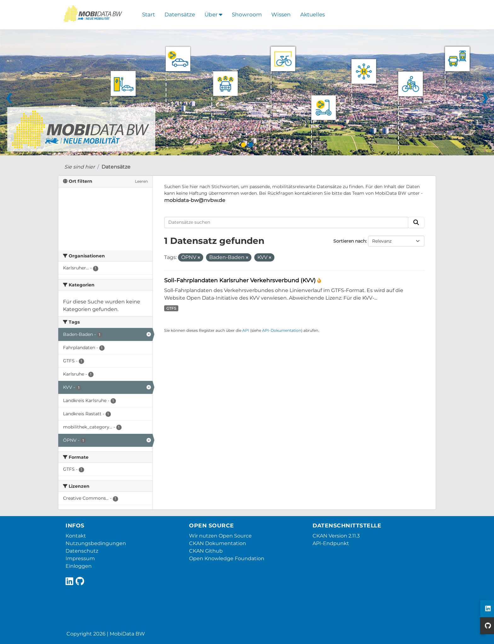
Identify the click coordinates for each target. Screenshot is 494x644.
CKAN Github (206, 551)
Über (213, 14)
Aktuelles (312, 14)
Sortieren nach (349, 241)
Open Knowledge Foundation (226, 558)
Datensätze (179, 14)
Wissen (281, 14)
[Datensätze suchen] (286, 222)
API (245, 330)
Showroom (247, 14)
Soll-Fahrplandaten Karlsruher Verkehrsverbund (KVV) (240, 280)
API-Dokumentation (281, 330)
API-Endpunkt (331, 543)
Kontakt (76, 536)
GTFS (171, 308)
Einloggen (79, 566)
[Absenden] (416, 222)
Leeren (141, 181)
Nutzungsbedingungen (96, 543)
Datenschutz (82, 551)
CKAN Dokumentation (217, 543)
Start (148, 14)
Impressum (80, 558)
